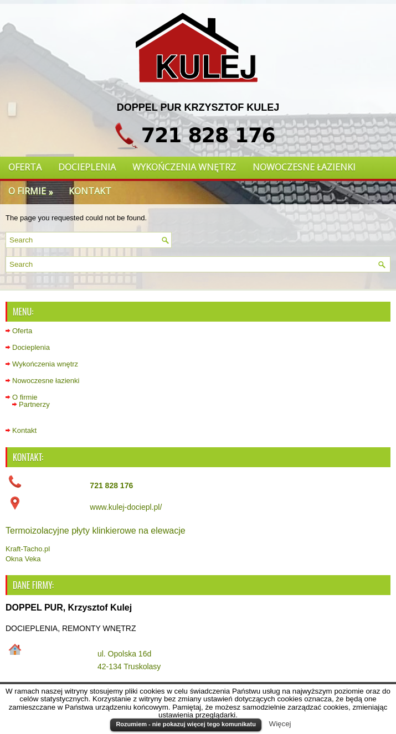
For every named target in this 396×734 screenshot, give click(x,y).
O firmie (34, 189)
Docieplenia (87, 167)
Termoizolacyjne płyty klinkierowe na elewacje (96, 530)
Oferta (25, 167)
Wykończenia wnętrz (184, 167)
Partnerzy (34, 404)
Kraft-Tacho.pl (28, 549)
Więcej (280, 724)
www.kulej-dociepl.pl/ (126, 507)
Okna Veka (23, 559)
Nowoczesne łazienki (304, 167)
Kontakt (90, 191)
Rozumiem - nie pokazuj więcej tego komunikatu (185, 724)
